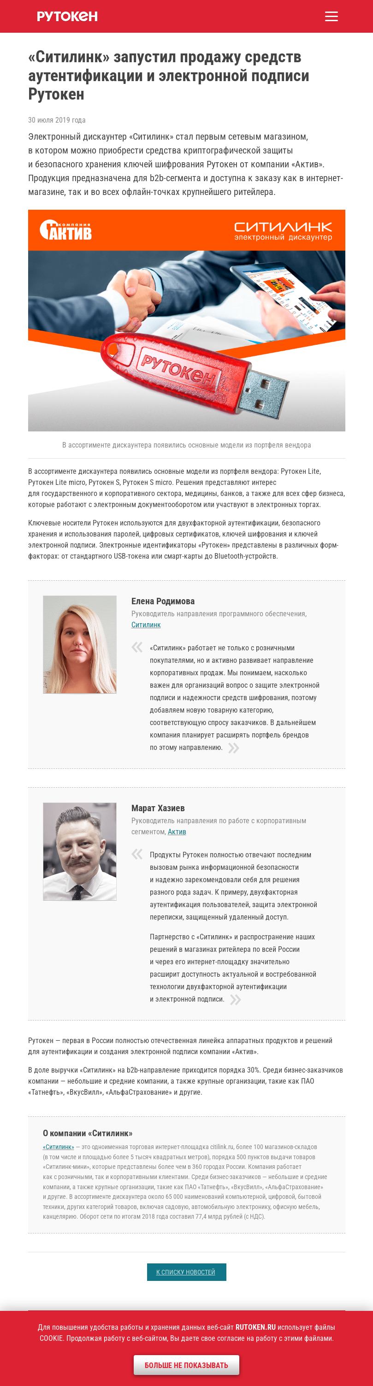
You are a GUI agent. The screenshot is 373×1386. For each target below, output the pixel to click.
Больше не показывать (186, 1365)
